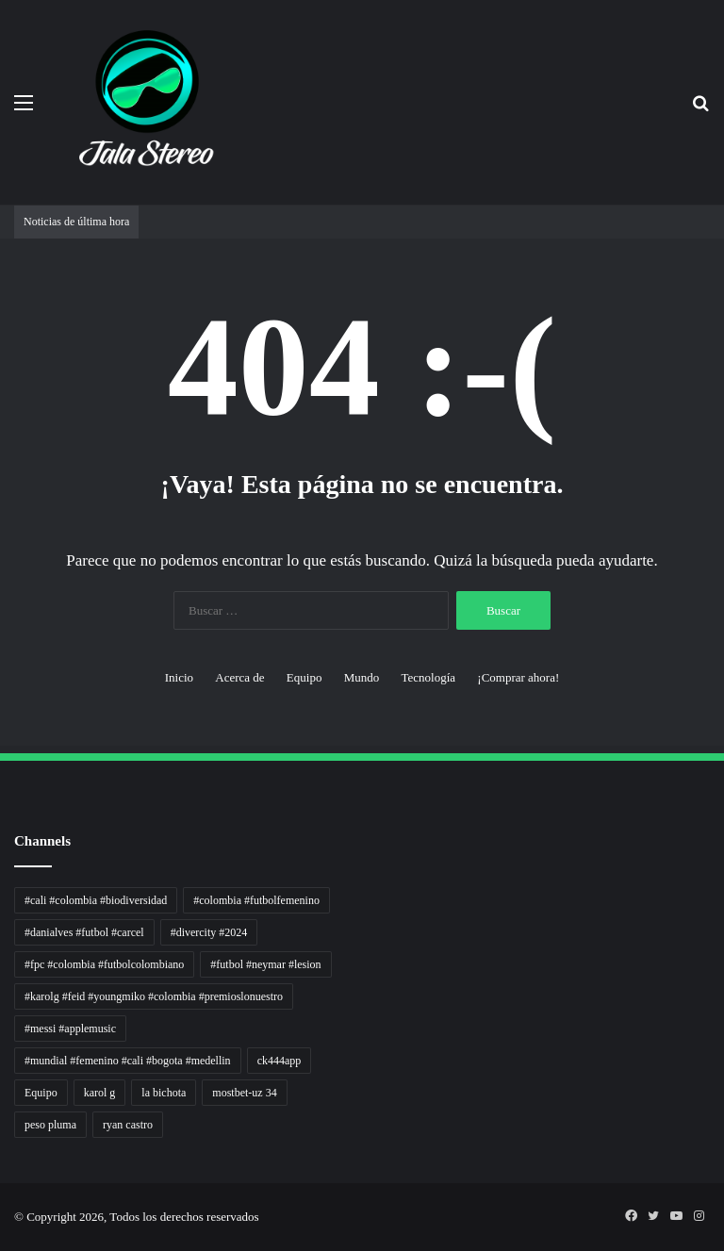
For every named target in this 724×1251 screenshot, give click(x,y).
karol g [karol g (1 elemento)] (100, 1092)
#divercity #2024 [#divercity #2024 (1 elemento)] (209, 932)
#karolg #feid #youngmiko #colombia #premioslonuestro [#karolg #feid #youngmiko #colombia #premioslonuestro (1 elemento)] (154, 996)
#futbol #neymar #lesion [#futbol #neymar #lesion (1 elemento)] (265, 964)
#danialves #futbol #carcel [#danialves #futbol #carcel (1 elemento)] (84, 932)
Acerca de (239, 677)
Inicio (179, 677)
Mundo (362, 677)
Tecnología (428, 677)
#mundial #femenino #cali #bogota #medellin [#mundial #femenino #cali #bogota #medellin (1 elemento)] (128, 1060)
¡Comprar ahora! (518, 677)
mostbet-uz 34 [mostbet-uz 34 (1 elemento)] (244, 1092)
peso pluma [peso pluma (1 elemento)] (50, 1124)
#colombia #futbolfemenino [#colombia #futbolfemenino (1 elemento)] (256, 900)
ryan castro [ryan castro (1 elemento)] (128, 1124)
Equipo (304, 677)
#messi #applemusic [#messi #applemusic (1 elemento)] (70, 1028)
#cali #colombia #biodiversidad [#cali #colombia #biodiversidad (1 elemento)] (96, 900)
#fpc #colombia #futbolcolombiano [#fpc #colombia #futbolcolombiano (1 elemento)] (104, 964)
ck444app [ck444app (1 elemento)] (279, 1060)
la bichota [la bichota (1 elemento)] (163, 1092)
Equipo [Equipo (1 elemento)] (41, 1092)
